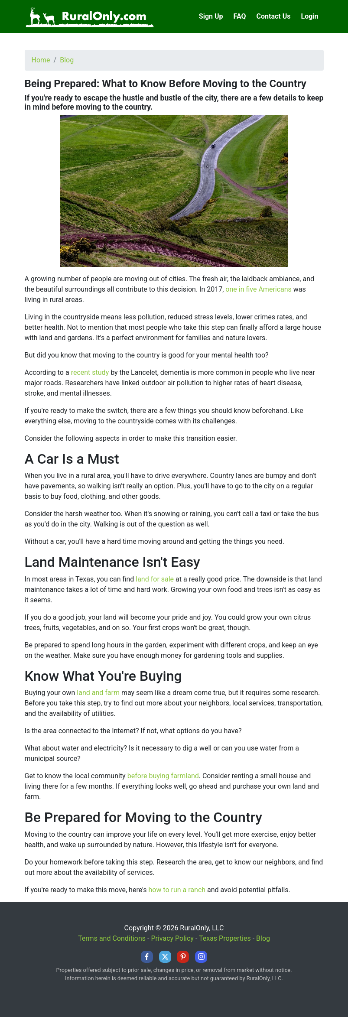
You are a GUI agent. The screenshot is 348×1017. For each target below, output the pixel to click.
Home (41, 60)
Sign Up (211, 16)
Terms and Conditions (112, 938)
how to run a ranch (176, 890)
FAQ (240, 16)
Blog (67, 60)
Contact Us (274, 16)
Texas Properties (225, 938)
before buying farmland (163, 776)
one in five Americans (258, 289)
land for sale (155, 579)
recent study (90, 372)
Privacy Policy (172, 938)
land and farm (98, 693)
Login (309, 16)
